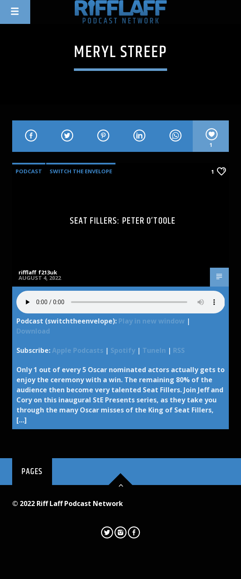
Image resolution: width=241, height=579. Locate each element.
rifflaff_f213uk (37, 272)
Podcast (29, 171)
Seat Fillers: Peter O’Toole (123, 221)
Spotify (122, 350)
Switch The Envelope (81, 171)
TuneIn (154, 350)
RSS (179, 350)
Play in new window (151, 321)
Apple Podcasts (77, 350)
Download (33, 331)
